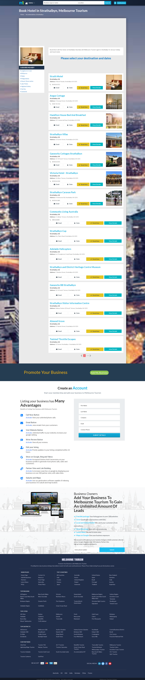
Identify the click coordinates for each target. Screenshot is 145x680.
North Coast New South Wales (27, 596)
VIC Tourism (113, 650)
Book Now (83, 88)
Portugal (94, 581)
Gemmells (23, 91)
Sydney (40, 613)
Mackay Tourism (43, 646)
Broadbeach (41, 630)
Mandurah (77, 617)
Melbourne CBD (42, 628)
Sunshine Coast (114, 595)
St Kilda (22, 633)
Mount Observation (26, 81)
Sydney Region (114, 593)
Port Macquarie (96, 617)
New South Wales (43, 593)
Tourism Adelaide (25, 650)
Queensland (77, 593)
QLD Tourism (113, 653)
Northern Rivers (60, 595)
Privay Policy (41, 583)
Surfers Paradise (61, 628)
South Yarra (59, 635)
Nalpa (22, 76)
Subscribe (41, 581)
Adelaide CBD (24, 630)
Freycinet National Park (116, 635)
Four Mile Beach (78, 635)
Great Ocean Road (61, 604)
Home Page (24, 574)
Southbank (95, 628)
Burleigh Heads (42, 635)
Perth (75, 613)
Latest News (24, 581)
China (84, 672)
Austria (111, 581)
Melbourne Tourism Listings (108, 678)
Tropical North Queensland (78, 601)
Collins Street (42, 633)
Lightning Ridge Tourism (27, 646)
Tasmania (112, 597)
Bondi (111, 630)
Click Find (23, 643)
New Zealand (113, 574)
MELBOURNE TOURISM (72, 558)
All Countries (60, 574)
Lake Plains (24, 84)
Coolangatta (95, 633)
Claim (69, 88)
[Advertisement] (72, 32)
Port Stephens (60, 600)
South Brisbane (78, 633)
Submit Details (99, 434)
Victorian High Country (98, 600)
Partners (23, 578)
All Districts (23, 628)
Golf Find (40, 655)
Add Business (122, 3)
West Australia (42, 595)
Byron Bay (23, 617)
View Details (96, 88)
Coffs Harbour (42, 620)
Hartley (23, 89)
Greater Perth (42, 600)
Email (56, 88)
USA (66, 672)
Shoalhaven (113, 600)
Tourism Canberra (25, 655)
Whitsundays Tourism (98, 648)
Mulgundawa (24, 78)
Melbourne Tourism (115, 643)
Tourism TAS (42, 643)
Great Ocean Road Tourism (79, 647)
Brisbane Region (25, 600)
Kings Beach (59, 633)
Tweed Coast (114, 602)
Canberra (41, 615)
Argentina (112, 583)
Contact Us (41, 574)
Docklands (23, 635)
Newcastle (77, 615)
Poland (76, 581)
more (89, 354)
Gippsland (95, 602)
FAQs (22, 583)
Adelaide (22, 615)
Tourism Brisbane (97, 646)
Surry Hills (95, 635)
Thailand (94, 583)
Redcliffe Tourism (79, 643)
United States (96, 574)
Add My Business (99, 371)
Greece (59, 581)
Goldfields (41, 604)
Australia (76, 574)
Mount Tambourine (25, 620)
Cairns (94, 615)
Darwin (58, 615)
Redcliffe (40, 617)
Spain (93, 576)
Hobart (112, 617)
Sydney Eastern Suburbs (81, 628)
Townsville (59, 617)
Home (22, 14)
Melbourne (59, 613)
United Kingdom (79, 578)
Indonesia (77, 583)
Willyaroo (23, 73)
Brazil (93, 578)
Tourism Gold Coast (44, 650)
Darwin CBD (59, 630)
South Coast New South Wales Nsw (99, 596)
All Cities (23, 613)
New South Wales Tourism (97, 651)
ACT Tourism (60, 643)
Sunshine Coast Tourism (117, 648)
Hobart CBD (95, 630)
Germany (112, 576)
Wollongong (113, 615)
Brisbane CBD (78, 630)
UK (61, 672)
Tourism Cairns (114, 646)
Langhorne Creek (26, 71)
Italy (58, 576)
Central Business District (117, 628)
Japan (58, 583)
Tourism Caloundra (61, 646)
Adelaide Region (25, 604)
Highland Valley (25, 86)
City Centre (113, 633)
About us (41, 576)
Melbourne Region (97, 593)
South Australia (78, 595)
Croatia (59, 578)
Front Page (41, 578)
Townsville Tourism (97, 643)
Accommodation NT (79, 650)
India (110, 578)
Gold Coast (95, 613)
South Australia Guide (62, 650)
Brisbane (112, 613)
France (76, 576)
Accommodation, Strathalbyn (34, 14)
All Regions (23, 593)
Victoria (58, 593)
